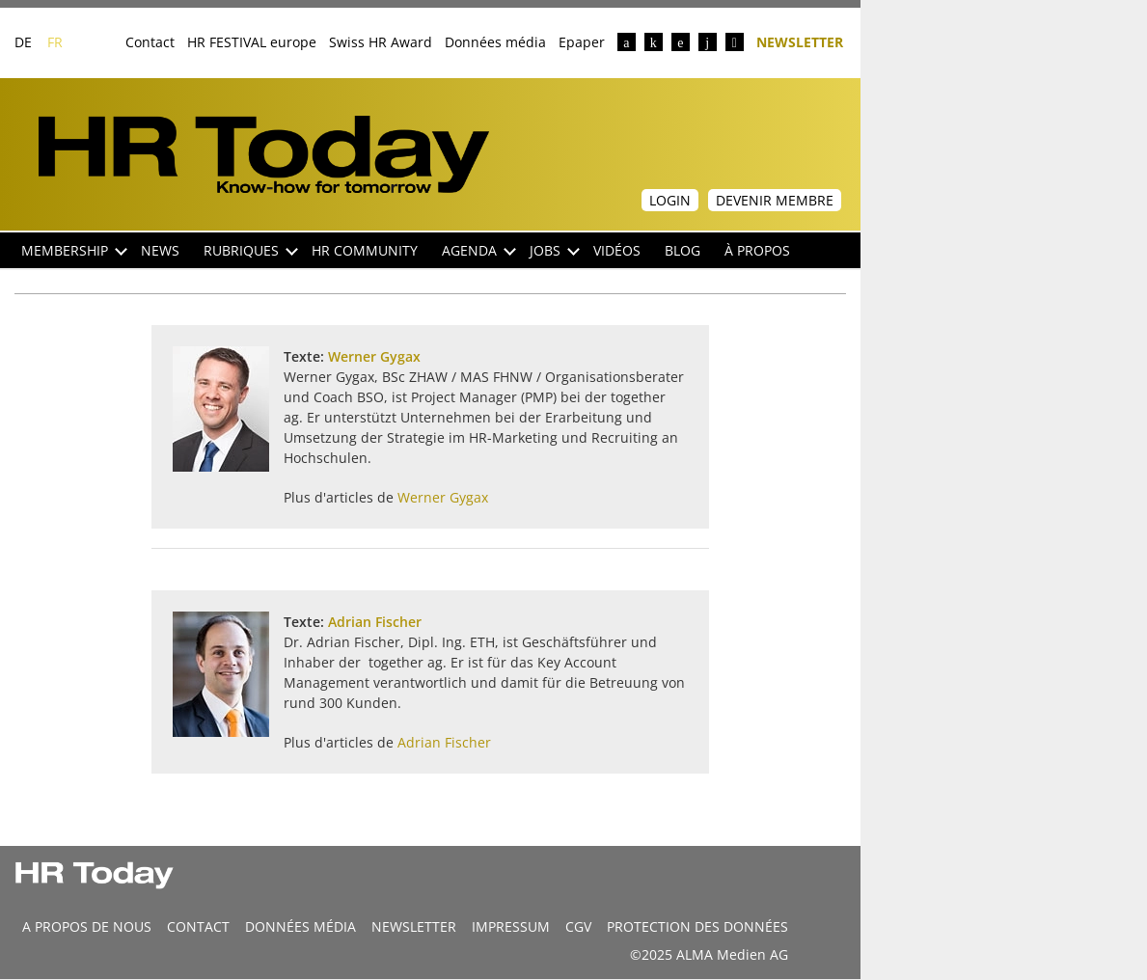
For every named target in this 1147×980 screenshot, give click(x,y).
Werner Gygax (374, 356)
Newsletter (799, 41)
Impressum (511, 926)
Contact (150, 42)
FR (55, 42)
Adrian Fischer (375, 621)
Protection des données (697, 926)
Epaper (582, 42)
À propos (757, 250)
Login (670, 200)
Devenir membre (774, 200)
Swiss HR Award (380, 42)
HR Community (365, 250)
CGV (578, 926)
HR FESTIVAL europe (251, 42)
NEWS (160, 250)
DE (23, 42)
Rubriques (251, 250)
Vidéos (617, 250)
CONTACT (198, 926)
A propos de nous (86, 926)
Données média (495, 42)
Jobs (555, 250)
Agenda (479, 250)
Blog (682, 250)
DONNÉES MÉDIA (300, 926)
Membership (74, 250)
